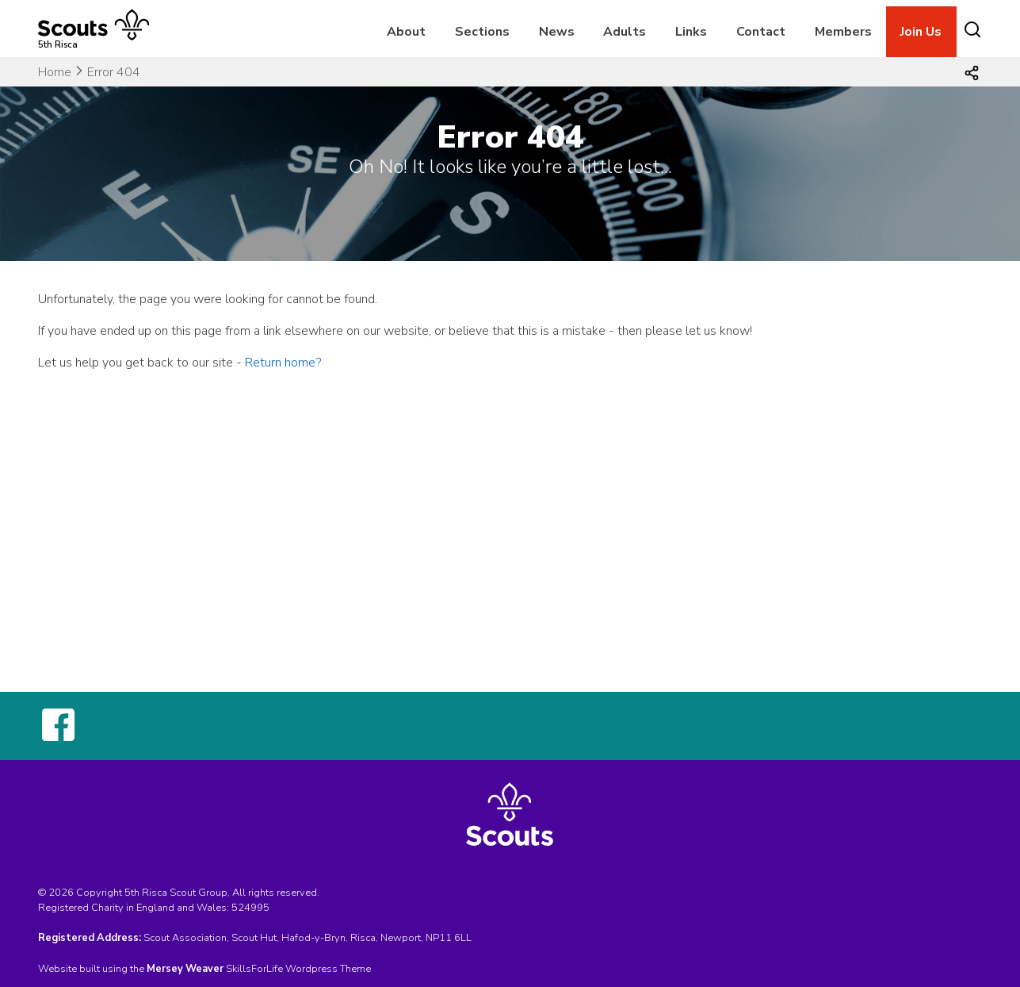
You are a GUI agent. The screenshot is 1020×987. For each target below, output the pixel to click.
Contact (760, 31)
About (406, 31)
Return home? (283, 362)
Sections (482, 31)
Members (843, 31)
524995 (250, 908)
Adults (624, 31)
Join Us (921, 31)
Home (54, 72)
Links (691, 31)
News (557, 31)
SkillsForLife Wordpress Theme (298, 969)
